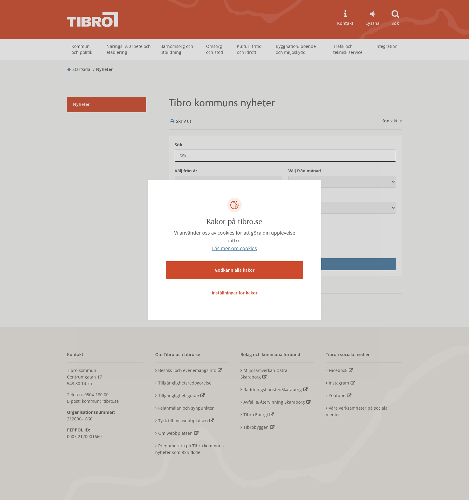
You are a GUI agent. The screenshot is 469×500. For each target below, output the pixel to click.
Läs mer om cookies (234, 248)
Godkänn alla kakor (235, 270)
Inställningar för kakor (235, 293)
